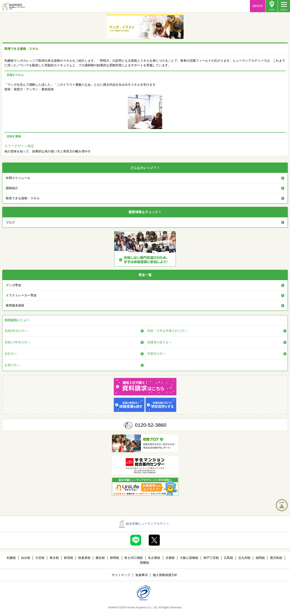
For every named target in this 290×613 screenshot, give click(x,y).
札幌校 (11, 557)
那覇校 (144, 562)
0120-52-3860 (150, 425)
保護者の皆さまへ (159, 342)
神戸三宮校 (211, 557)
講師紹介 (12, 188)
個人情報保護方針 (165, 575)
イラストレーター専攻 (21, 295)
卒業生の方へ (156, 353)
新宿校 (68, 557)
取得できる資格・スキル (23, 198)
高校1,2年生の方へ (17, 342)
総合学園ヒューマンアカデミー (144, 523)
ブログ (10, 222)
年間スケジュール (18, 178)
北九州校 (244, 557)
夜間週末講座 (15, 305)
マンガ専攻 (13, 285)
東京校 (54, 557)
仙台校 (25, 557)
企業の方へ (12, 365)
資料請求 (257, 5)
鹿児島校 (276, 557)
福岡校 (260, 557)
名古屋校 (154, 557)
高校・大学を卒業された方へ (167, 330)
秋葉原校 (84, 557)
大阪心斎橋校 (189, 557)
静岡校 (114, 557)
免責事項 (141, 575)
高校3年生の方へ (16, 330)
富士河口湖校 (133, 557)
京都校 (170, 557)
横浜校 (100, 557)
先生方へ (11, 353)
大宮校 (40, 557)
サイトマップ (121, 575)
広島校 (228, 557)
